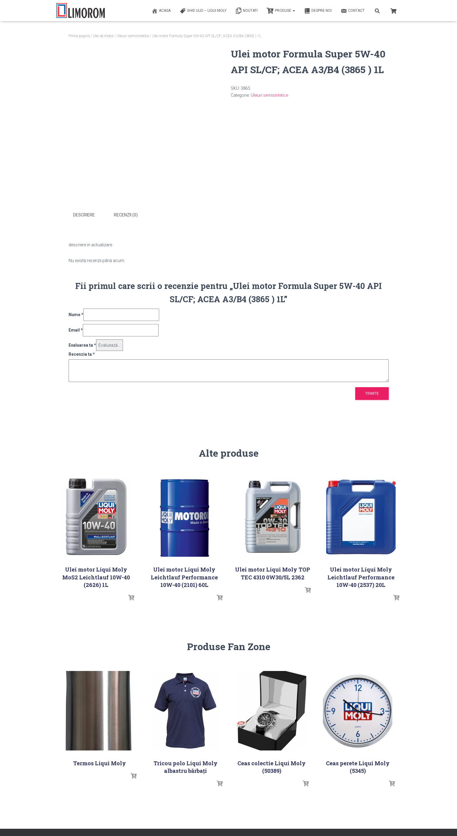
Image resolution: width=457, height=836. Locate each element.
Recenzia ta (82, 353)
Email (76, 329)
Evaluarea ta (82, 344)
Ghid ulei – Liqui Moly (203, 11)
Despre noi (318, 11)
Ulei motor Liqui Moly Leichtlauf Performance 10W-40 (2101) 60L (184, 576)
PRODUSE (281, 11)
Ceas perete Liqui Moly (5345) (358, 765)
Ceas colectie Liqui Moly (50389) (271, 765)
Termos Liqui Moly (99, 762)
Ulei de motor (103, 36)
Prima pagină (79, 36)
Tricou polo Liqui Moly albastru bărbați (185, 765)
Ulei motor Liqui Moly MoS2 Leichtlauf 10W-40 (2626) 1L (96, 576)
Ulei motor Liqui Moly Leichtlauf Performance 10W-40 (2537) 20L (360, 576)
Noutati (247, 11)
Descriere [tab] (84, 214)
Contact (353, 11)
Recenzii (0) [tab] (126, 214)
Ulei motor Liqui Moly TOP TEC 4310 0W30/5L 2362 (272, 572)
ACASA (161, 11)
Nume (76, 313)
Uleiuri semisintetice (133, 36)
